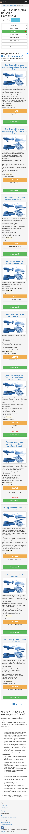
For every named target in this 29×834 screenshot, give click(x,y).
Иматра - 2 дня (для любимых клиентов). (14, 262)
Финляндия (18, 31)
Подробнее (14, 122)
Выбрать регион (18, 28)
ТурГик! (5, 2)
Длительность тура (18, 40)
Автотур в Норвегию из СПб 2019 (14, 509)
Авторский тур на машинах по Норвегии (14, 640)
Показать (15, 20)
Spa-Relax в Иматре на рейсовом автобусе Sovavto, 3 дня (14, 67)
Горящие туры (4, 807)
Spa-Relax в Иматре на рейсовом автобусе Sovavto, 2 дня (14, 131)
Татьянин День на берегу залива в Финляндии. (14, 199)
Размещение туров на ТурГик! (8, 817)
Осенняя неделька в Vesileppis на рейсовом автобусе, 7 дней (14, 444)
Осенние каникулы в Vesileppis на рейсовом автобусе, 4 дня (14, 377)
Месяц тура (19, 25)
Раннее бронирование (6, 809)
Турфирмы (3, 811)
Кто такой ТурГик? (5, 822)
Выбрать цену (19, 43)
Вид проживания (18, 46)
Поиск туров (4, 805)
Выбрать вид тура (18, 37)
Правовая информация (7, 824)
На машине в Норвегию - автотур (14, 575)
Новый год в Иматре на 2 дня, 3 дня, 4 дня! (14, 315)
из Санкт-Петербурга (12, 54)
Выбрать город (18, 34)
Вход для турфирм (6, 815)
